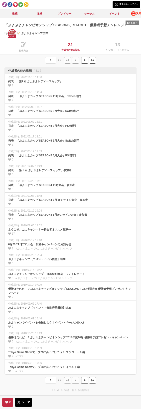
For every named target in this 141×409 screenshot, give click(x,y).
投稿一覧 (69, 390)
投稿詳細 (83, 390)
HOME (56, 390)
